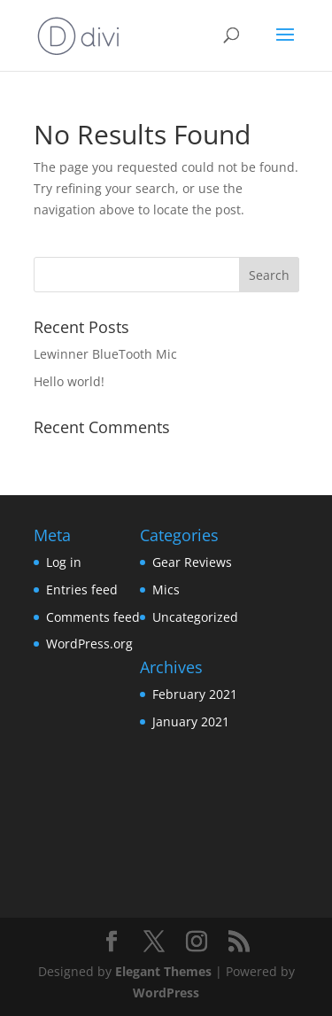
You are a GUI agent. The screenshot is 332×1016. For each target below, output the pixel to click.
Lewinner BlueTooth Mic (105, 353)
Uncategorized (195, 617)
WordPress (166, 992)
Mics (166, 589)
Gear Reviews (192, 562)
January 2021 (190, 721)
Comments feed (93, 617)
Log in (63, 562)
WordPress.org (89, 643)
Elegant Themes (163, 971)
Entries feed (82, 589)
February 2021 (194, 694)
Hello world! (69, 381)
